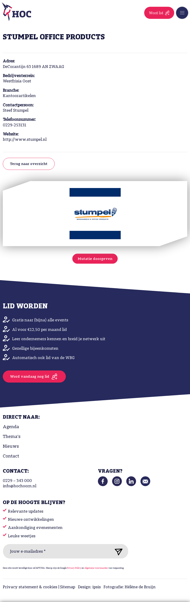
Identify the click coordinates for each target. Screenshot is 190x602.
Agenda (11, 427)
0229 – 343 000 (17, 481)
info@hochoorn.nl (19, 486)
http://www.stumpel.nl (25, 140)
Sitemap (67, 587)
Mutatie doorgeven (95, 259)
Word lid (156, 13)
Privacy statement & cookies (30, 587)
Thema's (11, 436)
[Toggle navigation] (182, 13)
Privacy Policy (74, 568)
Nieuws (11, 446)
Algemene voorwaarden (96, 568)
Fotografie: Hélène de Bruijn (129, 587)
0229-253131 (14, 125)
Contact (11, 456)
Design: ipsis (89, 587)
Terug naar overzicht (28, 164)
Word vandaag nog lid (29, 377)
